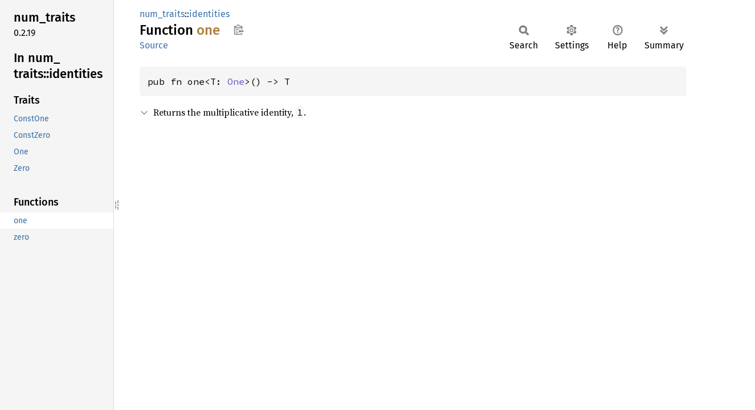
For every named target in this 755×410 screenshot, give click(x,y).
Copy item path (238, 29)
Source (154, 45)
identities (209, 14)
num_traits (162, 14)
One (235, 81)
